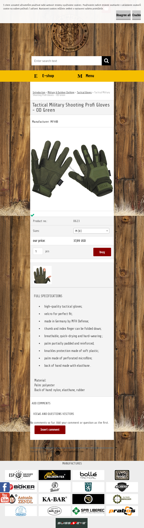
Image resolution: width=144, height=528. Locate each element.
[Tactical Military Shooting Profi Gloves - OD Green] (72, 129)
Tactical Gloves (84, 92)
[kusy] (38, 251)
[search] (106, 60)
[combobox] (91, 231)
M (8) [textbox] (78, 231)
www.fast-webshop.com (70, 451)
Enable (136, 15)
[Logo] (69, 33)
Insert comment (49, 429)
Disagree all (123, 15)
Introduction (39, 92)
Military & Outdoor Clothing (61, 92)
